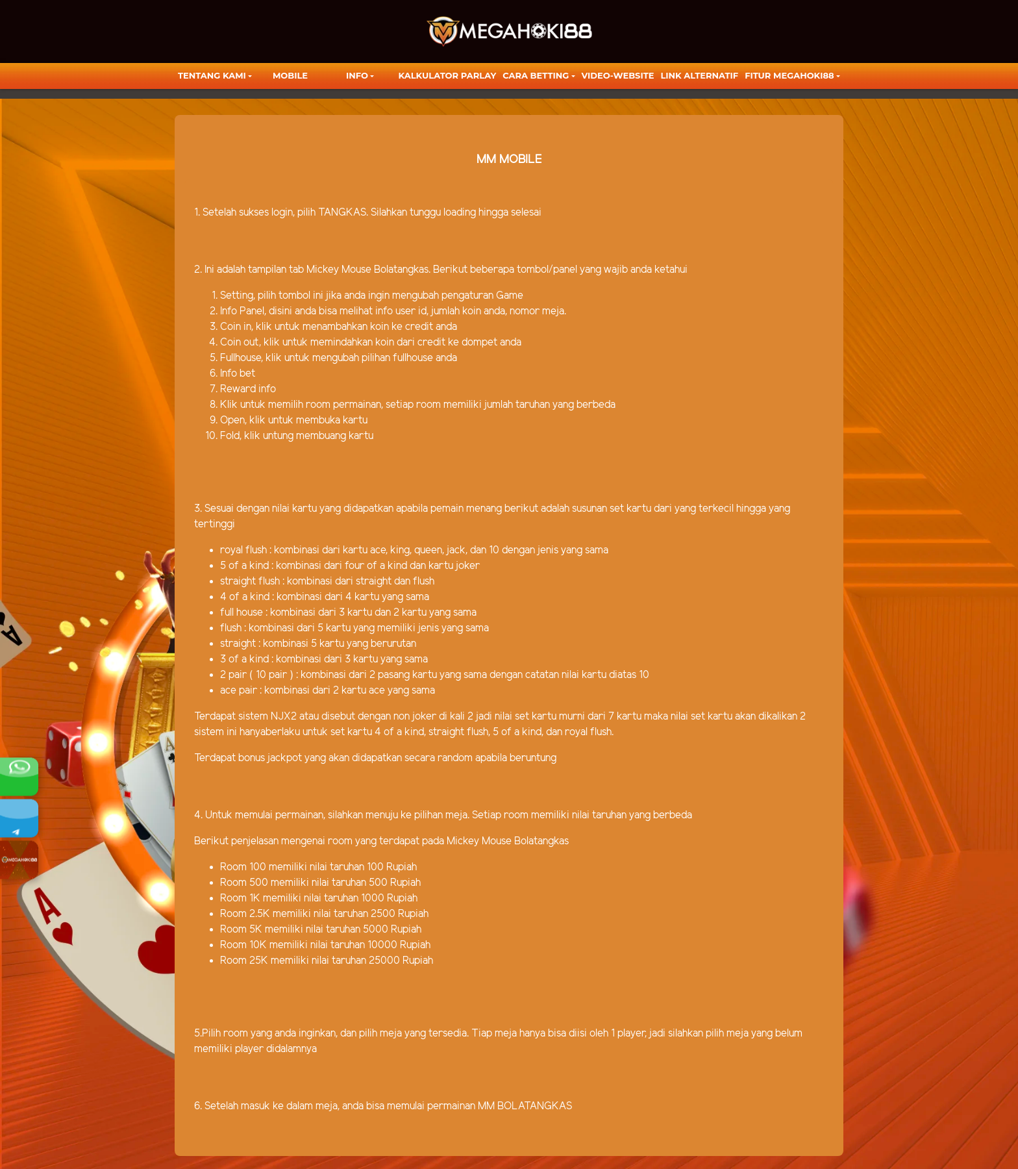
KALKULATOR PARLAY (448, 75)
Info (357, 75)
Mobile (290, 75)
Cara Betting (536, 75)
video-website (618, 75)
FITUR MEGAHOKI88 (789, 75)
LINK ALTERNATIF (699, 75)
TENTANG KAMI (212, 75)
